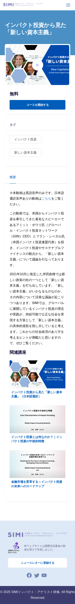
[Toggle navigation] (68, 5)
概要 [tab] (13, 177)
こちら (46, 198)
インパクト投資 (25, 139)
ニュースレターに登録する (37, 562)
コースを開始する (37, 104)
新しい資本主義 (25, 152)
